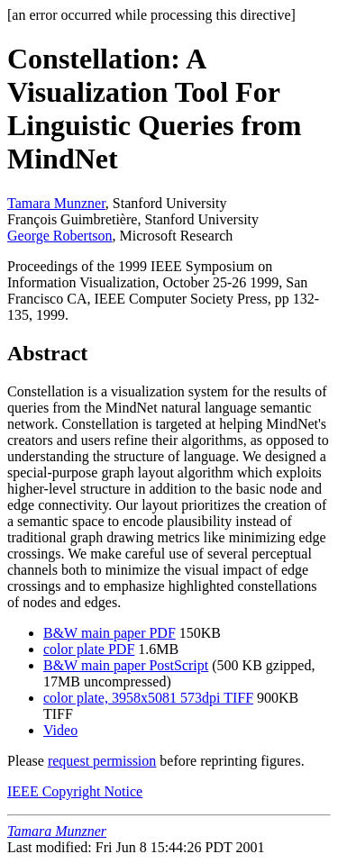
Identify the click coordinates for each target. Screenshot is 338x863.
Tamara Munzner (56, 203)
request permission (102, 760)
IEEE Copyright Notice (74, 791)
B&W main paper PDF (109, 632)
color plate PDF (88, 649)
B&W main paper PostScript (125, 665)
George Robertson (60, 235)
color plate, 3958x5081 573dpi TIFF (148, 697)
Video (60, 730)
